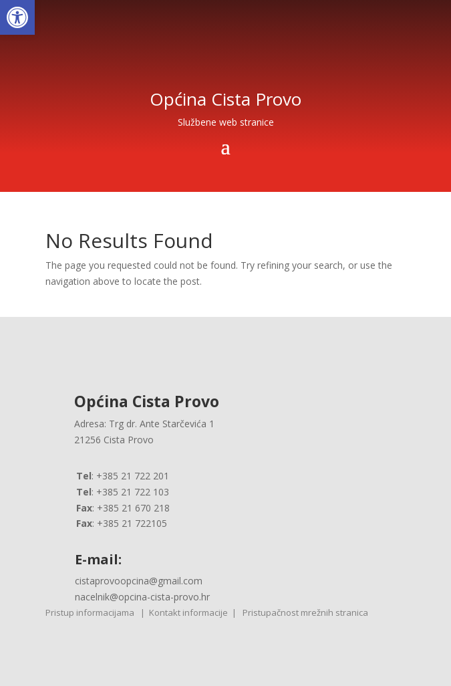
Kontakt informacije (188, 612)
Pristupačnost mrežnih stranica (305, 612)
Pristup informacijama (89, 612)
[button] (17, 17)
